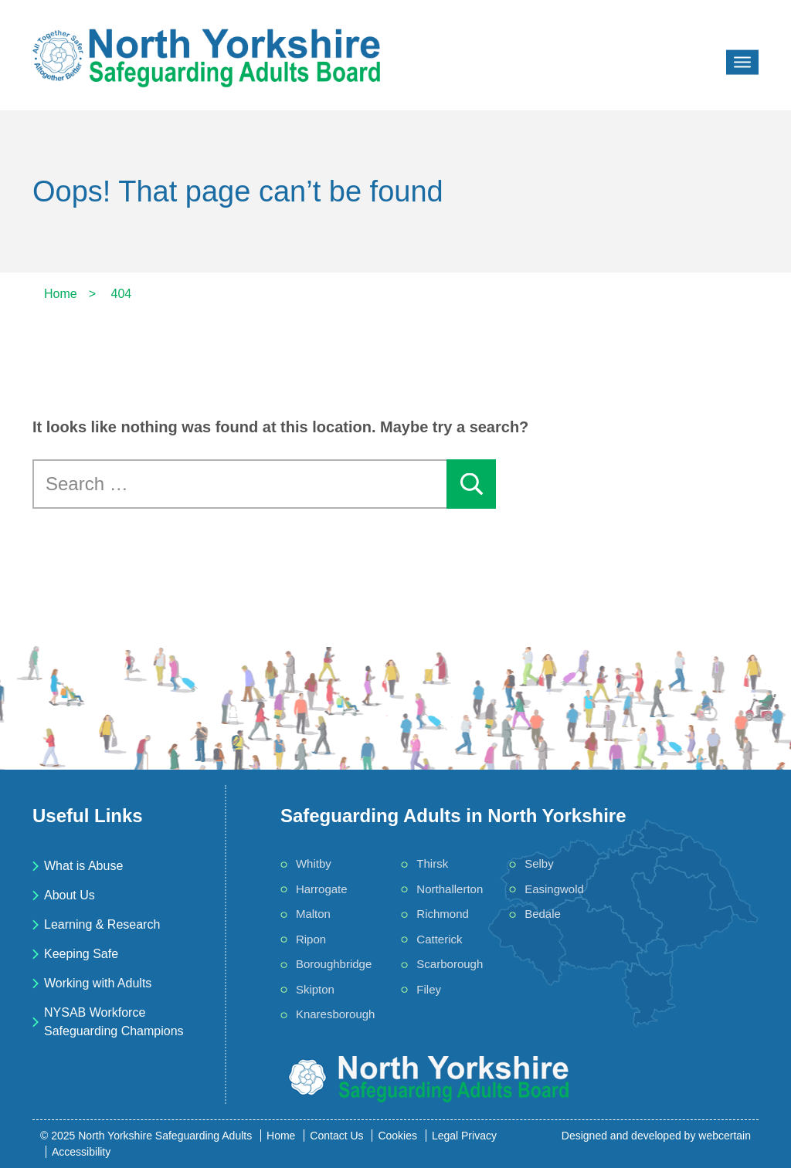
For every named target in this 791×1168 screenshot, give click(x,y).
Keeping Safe (81, 953)
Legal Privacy (464, 1135)
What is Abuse (83, 865)
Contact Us (336, 1135)
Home (280, 1135)
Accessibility (81, 1152)
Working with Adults (97, 983)
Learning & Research (102, 924)
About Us (69, 895)
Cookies (397, 1135)
